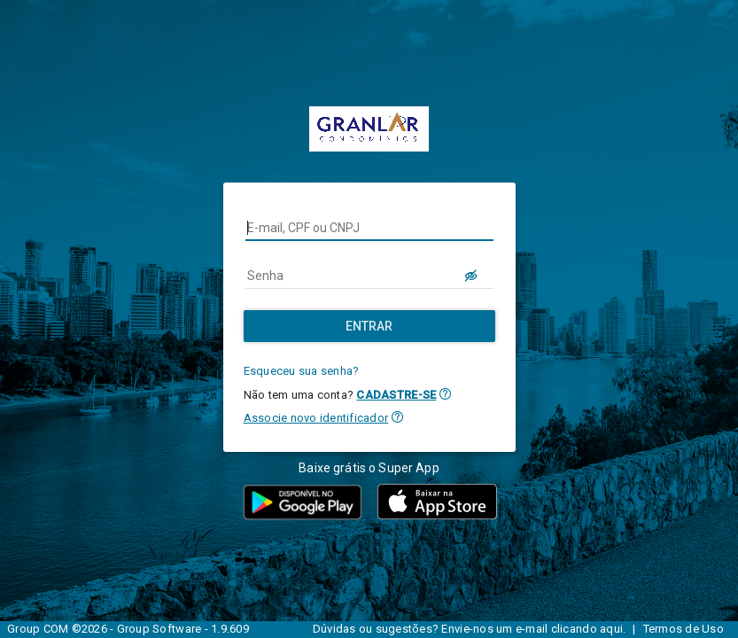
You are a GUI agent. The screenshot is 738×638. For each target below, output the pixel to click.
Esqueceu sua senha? (302, 370)
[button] (445, 394)
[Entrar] (369, 326)
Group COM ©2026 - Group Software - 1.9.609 (128, 628)
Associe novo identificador (316, 417)
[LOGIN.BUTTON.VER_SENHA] (472, 275)
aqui (611, 628)
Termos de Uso (683, 628)
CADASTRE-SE (396, 394)
